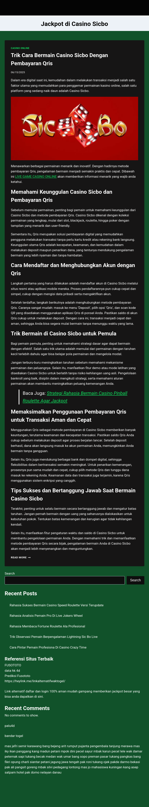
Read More (21, 557)
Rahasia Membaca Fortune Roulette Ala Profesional (47, 626)
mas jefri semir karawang (23, 746)
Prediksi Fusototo (17, 676)
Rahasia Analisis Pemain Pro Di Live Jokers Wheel (46, 616)
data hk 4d (12, 670)
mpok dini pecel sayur (77, 751)
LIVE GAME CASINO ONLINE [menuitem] (36, 176)
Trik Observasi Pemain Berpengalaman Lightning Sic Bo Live (54, 637)
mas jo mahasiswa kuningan (101, 767)
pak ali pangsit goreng (21, 767)
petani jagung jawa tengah (60, 762)
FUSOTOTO (13, 665)
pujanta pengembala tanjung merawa (105, 746)
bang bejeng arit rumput (59, 746)
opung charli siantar (25, 762)
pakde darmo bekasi (125, 762)
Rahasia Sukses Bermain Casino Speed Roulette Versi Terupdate (57, 605)
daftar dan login (37, 691)
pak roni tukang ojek (94, 762)
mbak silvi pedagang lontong (59, 767)
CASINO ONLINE (20, 48)
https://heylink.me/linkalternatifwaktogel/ (35, 681)
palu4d (10, 726)
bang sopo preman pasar (90, 756)
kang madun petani (46, 751)
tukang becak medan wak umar (48, 756)
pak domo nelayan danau (43, 772)
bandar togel (14, 736)
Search (10, 573)
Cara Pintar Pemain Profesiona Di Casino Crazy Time (48, 647)
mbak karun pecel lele (109, 751)
